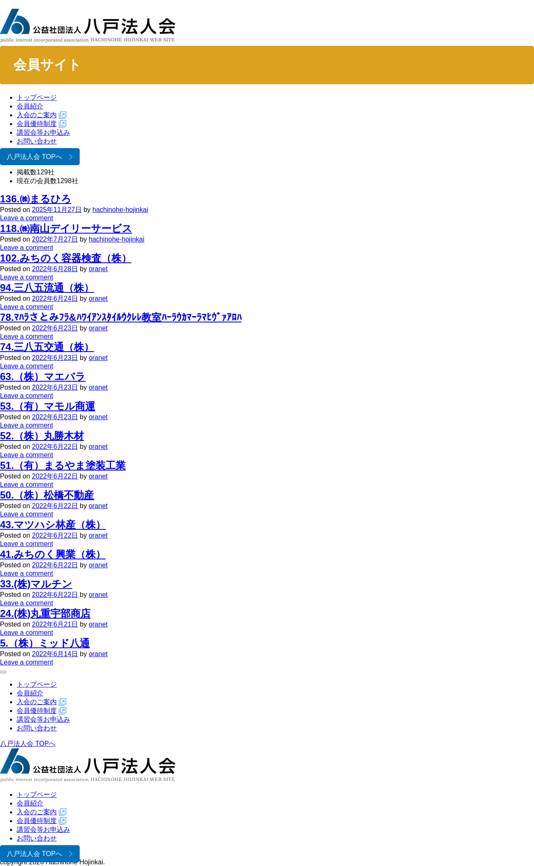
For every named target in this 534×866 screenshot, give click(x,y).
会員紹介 (30, 106)
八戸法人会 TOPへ (34, 156)
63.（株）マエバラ (43, 376)
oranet (98, 268)
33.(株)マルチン (36, 583)
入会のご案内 (37, 114)
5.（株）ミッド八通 (45, 643)
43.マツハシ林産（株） (53, 524)
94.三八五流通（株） (47, 287)
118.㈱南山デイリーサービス (66, 228)
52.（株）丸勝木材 (42, 435)
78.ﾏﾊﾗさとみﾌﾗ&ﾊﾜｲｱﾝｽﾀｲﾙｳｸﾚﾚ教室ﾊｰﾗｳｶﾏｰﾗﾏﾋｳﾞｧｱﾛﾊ (121, 317)
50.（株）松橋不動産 (47, 495)
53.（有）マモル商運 (47, 406)
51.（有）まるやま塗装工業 (63, 465)
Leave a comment (26, 218)
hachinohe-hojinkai (120, 209)
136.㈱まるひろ (35, 198)
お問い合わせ (37, 141)
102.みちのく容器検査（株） (65, 258)
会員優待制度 (37, 123)
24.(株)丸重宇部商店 (45, 613)
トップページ (37, 97)
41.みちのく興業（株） (53, 554)
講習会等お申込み (43, 132)
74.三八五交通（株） (47, 346)
